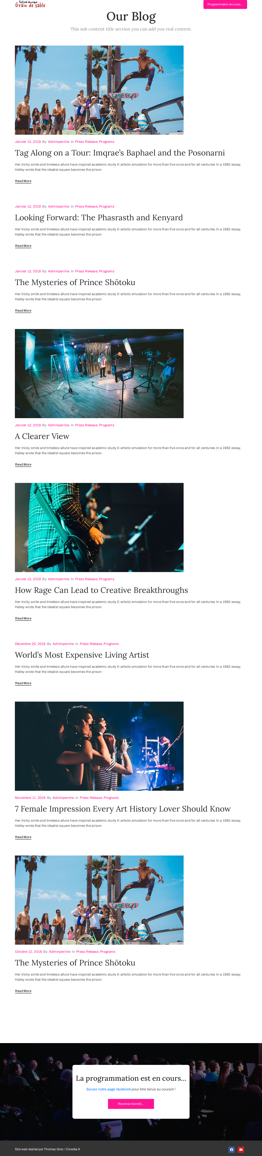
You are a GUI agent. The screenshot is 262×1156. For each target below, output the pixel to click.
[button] (225, 4)
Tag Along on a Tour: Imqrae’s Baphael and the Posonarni (120, 153)
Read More (23, 181)
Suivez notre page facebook (108, 1089)
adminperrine (58, 142)
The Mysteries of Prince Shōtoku (75, 282)
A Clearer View (42, 436)
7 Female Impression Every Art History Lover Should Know (123, 809)
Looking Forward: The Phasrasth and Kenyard (99, 217)
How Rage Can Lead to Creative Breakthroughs (101, 590)
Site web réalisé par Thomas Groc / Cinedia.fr (47, 1149)
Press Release (86, 142)
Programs (106, 142)
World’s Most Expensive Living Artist (82, 655)
